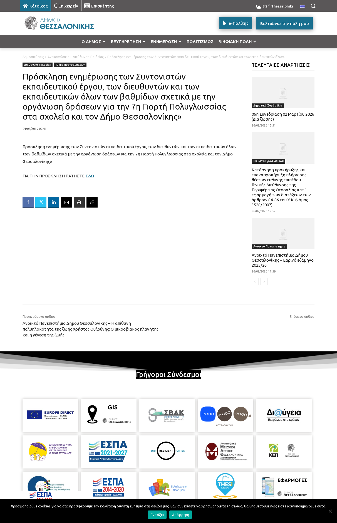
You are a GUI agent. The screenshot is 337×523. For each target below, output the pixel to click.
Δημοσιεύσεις (33, 57)
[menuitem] (302, 6)
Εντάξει (157, 515)
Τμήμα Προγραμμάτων (70, 65)
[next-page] (264, 281)
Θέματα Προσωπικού (268, 161)
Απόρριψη (180, 515)
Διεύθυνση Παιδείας (88, 57)
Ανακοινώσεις (58, 57)
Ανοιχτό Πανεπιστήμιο (269, 246)
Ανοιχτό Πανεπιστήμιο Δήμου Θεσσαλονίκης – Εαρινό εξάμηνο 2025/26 (283, 260)
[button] (313, 6)
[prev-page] (255, 281)
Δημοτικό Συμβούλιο (267, 105)
